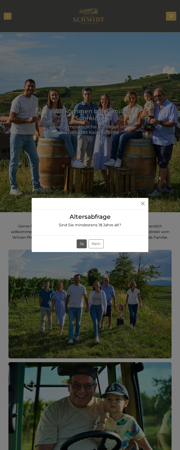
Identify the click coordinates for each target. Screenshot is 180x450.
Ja (82, 244)
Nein (96, 244)
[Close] (142, 203)
